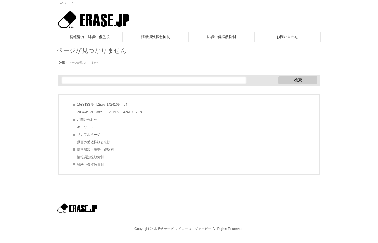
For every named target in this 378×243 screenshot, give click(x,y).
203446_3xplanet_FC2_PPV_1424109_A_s (109, 112)
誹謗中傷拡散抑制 (90, 165)
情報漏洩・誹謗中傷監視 (95, 150)
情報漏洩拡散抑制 (90, 157)
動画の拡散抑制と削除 (93, 142)
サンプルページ (88, 135)
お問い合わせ (87, 120)
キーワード (85, 127)
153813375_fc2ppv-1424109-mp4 (102, 104)
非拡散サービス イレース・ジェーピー (182, 229)
